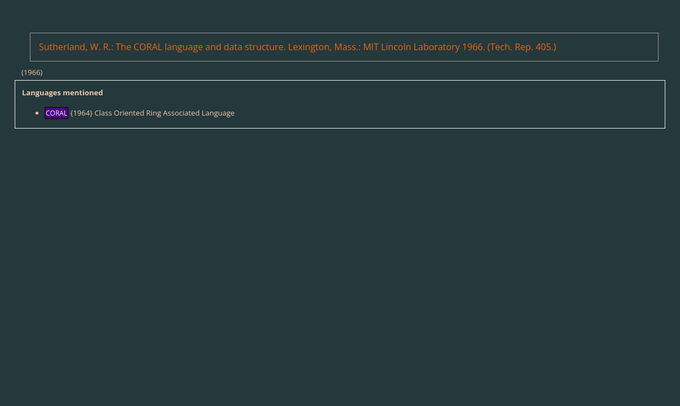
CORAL (56, 113)
